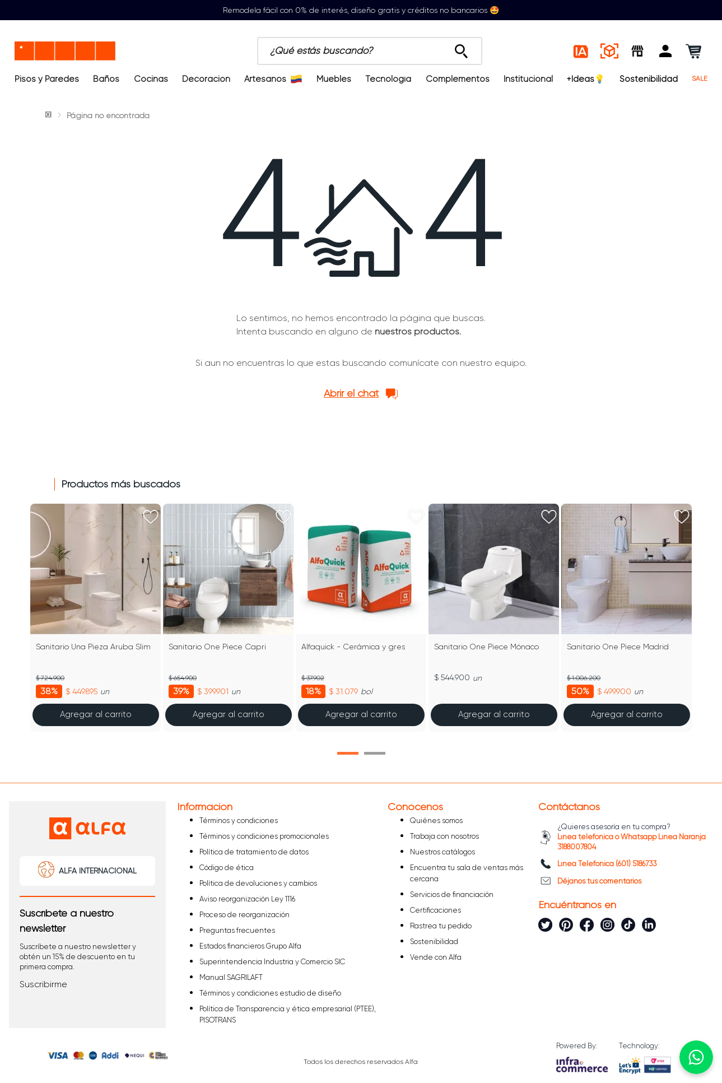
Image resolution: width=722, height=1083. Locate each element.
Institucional (528, 79)
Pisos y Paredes (47, 79)
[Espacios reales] (609, 51)
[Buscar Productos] (461, 48)
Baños (106, 79)
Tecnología (388, 79)
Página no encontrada (108, 115)
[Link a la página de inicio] (49, 115)
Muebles (333, 79)
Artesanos (273, 79)
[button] (665, 51)
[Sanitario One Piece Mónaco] (493, 618)
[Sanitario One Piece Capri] (228, 618)
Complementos (458, 79)
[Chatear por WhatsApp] (696, 1057)
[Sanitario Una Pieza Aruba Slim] (95, 618)
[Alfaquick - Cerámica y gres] (361, 618)
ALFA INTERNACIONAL (98, 870)
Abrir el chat (351, 393)
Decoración (206, 79)
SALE (699, 78)
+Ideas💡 (586, 79)
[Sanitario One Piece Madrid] (626, 618)
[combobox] (369, 51)
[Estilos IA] (581, 51)
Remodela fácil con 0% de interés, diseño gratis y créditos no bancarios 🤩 (361, 10)
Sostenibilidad (648, 79)
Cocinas (151, 79)
